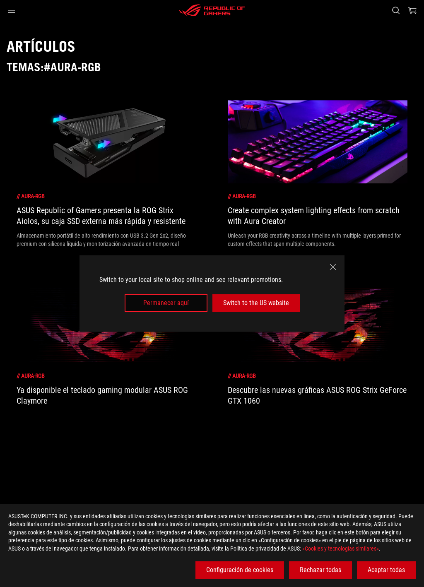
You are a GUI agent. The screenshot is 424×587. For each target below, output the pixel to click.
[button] (12, 10)
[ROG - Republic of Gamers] (212, 10)
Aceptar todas (386, 570)
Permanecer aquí (166, 303)
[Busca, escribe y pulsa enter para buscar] (396, 10)
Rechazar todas (320, 570)
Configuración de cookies (239, 570)
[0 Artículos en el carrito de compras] (412, 10)
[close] (333, 267)
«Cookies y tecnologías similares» (340, 548)
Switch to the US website (256, 303)
